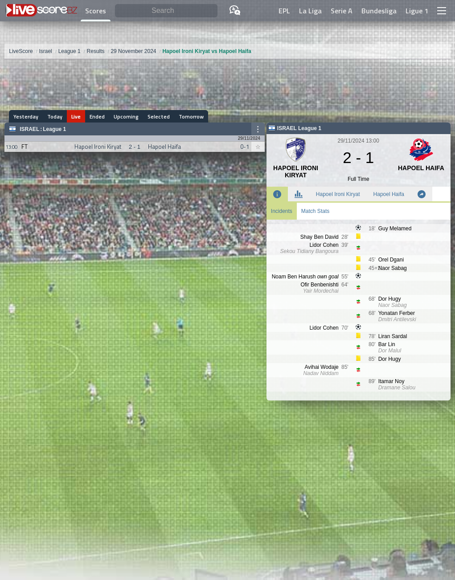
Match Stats (315, 211)
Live (76, 116)
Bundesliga (379, 10)
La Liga (310, 10)
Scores (95, 10)
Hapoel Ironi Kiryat (338, 194)
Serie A (342, 10)
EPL (284, 10)
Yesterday (25, 116)
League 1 (54, 129)
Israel (29, 129)
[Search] (166, 11)
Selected (159, 116)
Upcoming (126, 116)
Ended (97, 116)
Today (54, 116)
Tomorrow (191, 116)
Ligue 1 (417, 10)
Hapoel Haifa (388, 194)
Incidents (281, 211)
